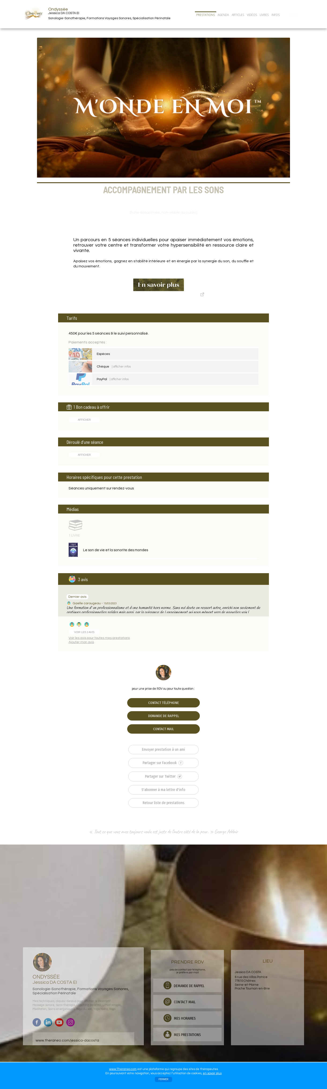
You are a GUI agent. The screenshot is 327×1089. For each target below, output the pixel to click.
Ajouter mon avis (81, 642)
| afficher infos (121, 366)
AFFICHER (84, 419)
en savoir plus (212, 1073)
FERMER (163, 1079)
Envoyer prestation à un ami (163, 749)
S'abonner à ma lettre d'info (163, 789)
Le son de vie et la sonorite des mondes (115, 550)
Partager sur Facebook (163, 763)
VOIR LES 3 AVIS (84, 632)
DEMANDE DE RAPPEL (163, 716)
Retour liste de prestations (163, 803)
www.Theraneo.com (123, 1069)
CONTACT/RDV (293, 14)
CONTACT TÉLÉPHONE (163, 703)
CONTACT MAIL (163, 729)
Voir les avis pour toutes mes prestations (99, 638)
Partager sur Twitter (163, 776)
